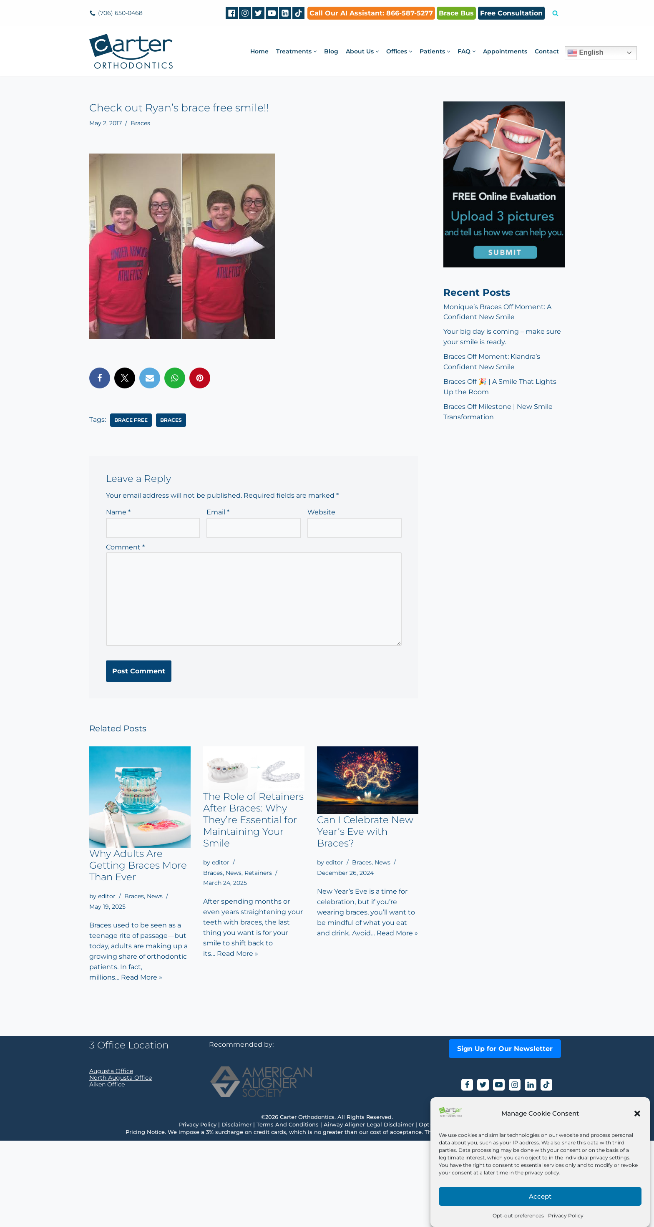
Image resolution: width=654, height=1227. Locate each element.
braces (171, 419)
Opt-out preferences (518, 1215)
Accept (540, 1196)
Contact (547, 51)
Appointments (505, 51)
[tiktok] (298, 13)
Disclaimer (236, 1210)
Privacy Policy (566, 1215)
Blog (331, 51)
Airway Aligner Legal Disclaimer (369, 1210)
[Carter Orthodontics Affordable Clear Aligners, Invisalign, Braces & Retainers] (131, 51)
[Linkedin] (285, 13)
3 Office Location (129, 1131)
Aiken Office (107, 1170)
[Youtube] (272, 13)
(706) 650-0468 (120, 13)
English (585, 53)
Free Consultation (511, 13)
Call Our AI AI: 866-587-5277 (371, 13)
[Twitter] (258, 13)
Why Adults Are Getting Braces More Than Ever (138, 865)
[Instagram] (245, 13)
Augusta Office (111, 1157)
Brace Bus (456, 13)
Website (321, 512)
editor (107, 896)
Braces (140, 123)
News (155, 896)
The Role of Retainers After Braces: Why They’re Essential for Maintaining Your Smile (253, 820)
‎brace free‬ (131, 419)
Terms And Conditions (288, 1210)
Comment (125, 547)
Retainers (258, 873)
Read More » (141, 978)
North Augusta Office (120, 1164)
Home (259, 51)
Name (118, 512)
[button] (637, 1113)
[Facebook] (232, 13)
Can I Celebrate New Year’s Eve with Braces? (365, 831)
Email (217, 512)
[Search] (555, 13)
